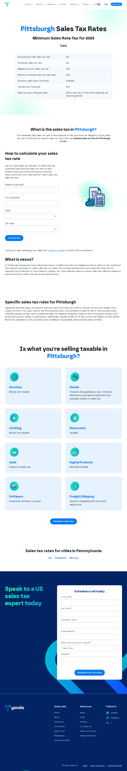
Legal (85, 766)
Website (65, 654)
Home (56, 713)
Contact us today (56, 250)
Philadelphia (60, 558)
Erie (50, 558)
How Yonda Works (62, 740)
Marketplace (59, 736)
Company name (69, 620)
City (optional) (12, 197)
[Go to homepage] (12, 4)
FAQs (82, 717)
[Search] (99, 4)
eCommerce (59, 726)
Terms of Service (97, 766)
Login (106, 4)
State (8, 210)
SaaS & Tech (59, 731)
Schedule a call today (63, 521)
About (57, 717)
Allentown (74, 558)
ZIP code (10, 223)
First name (66, 597)
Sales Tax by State (88, 731)
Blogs (82, 713)
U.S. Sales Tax (86, 726)
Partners (83, 722)
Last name (66, 608)
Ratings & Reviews (88, 736)
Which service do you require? (76, 643)
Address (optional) (14, 185)
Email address (68, 631)
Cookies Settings (115, 766)
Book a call (116, 4)
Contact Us (59, 722)
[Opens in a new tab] (112, 712)
